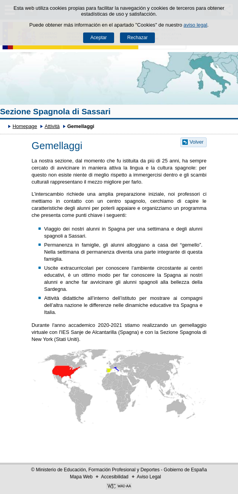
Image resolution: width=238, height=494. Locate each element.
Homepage (25, 126)
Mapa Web (81, 477)
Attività (52, 126)
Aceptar (98, 37)
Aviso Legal (149, 477)
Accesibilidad (114, 477)
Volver (197, 142)
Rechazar (137, 37)
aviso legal (195, 25)
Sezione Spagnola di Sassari (55, 111)
